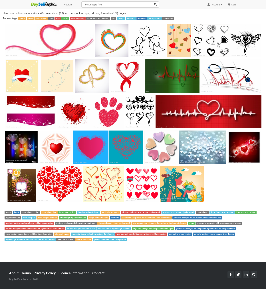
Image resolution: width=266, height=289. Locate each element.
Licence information (74, 273)
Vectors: (68, 4)
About (14, 273)
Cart (232, 4)
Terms (26, 273)
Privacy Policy (45, 273)
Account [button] (214, 4)
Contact (98, 273)
